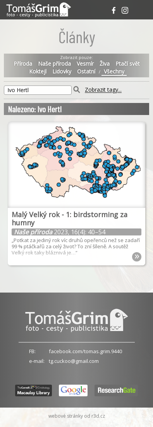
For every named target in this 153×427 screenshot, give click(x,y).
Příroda (23, 63)
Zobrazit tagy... (103, 90)
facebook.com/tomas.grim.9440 (85, 351)
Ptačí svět (127, 63)
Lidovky (61, 71)
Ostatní (86, 71)
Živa (105, 63)
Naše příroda (54, 63)
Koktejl (37, 71)
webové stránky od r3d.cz (76, 416)
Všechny (114, 71)
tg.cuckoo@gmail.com (74, 360)
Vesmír (85, 63)
